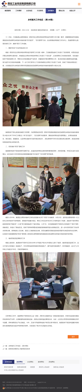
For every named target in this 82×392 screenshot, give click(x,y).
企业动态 (29, 10)
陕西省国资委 (21, 367)
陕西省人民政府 (58, 367)
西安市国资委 (8, 367)
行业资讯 (40, 10)
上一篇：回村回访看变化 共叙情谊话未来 (16, 349)
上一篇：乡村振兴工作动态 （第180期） (16, 346)
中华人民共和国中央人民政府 (14, 370)
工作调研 (18, 10)
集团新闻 (8, 10)
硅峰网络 (65, 388)
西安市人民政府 (44, 367)
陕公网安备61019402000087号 (12, 388)
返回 (73, 337)
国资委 (32, 367)
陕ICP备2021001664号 (28, 388)
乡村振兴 (51, 10)
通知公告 (62, 10)
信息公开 (72, 10)
